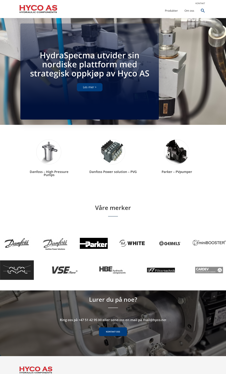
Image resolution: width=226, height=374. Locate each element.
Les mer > (89, 88)
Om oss (188, 10)
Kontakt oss (113, 335)
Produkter (170, 10)
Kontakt (200, 3)
